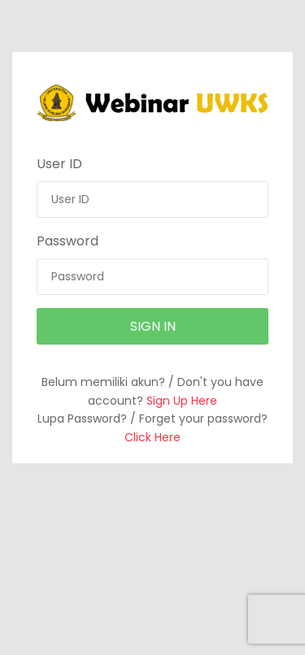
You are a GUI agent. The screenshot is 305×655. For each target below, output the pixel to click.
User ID (59, 163)
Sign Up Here (181, 401)
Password (67, 241)
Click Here (152, 437)
